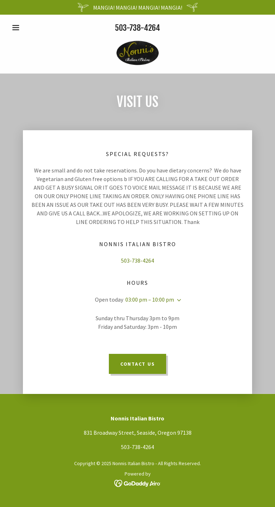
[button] (28, 27)
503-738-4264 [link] (137, 28)
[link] (137, 52)
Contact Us (137, 364)
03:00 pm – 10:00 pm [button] (149, 299)
